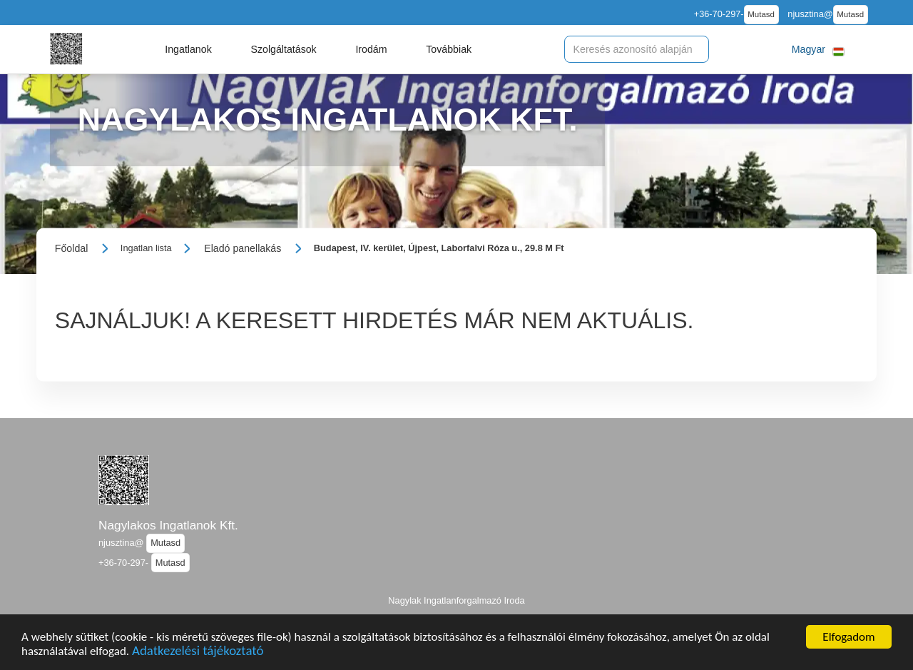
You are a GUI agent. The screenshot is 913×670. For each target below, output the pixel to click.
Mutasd (761, 14)
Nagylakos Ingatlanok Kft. (168, 525)
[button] (188, 49)
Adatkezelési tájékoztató (197, 653)
